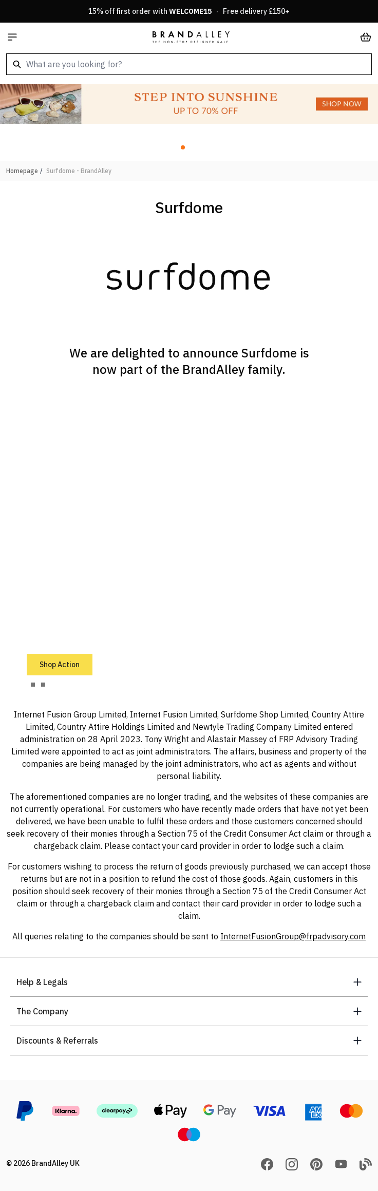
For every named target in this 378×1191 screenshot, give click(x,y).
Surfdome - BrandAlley (78, 171)
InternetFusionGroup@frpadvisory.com (293, 936)
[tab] (33, 685)
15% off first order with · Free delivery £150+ (189, 11)
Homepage (22, 171)
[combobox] (189, 64)
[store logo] (191, 37)
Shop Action (60, 664)
